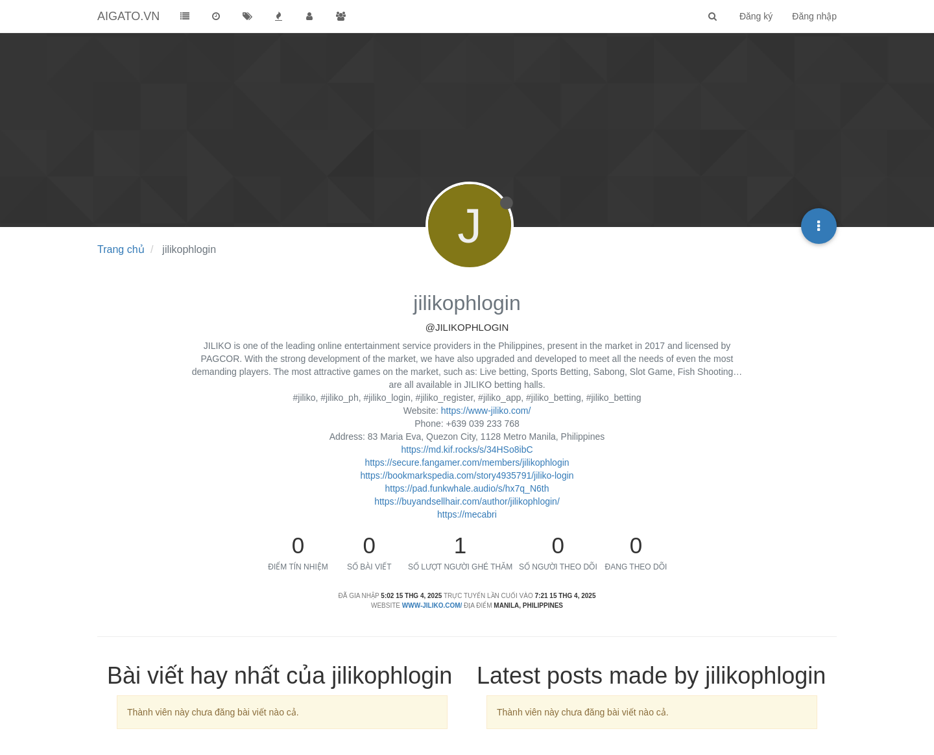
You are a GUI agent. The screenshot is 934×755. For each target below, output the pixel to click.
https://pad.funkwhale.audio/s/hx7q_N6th (467, 488)
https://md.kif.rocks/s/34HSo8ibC (467, 449)
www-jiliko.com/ (432, 605)
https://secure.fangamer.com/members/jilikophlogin (467, 462)
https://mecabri (467, 514)
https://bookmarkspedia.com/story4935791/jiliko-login (466, 475)
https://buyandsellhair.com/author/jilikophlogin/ (467, 501)
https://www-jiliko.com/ (486, 410)
